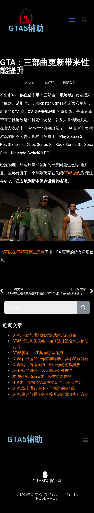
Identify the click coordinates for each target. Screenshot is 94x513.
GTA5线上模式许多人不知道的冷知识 (44, 388)
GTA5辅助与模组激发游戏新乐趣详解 (44, 335)
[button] (71, 20)
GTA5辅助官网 (47, 480)
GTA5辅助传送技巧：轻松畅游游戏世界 (46, 364)
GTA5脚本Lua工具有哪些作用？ (39, 353)
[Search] (83, 307)
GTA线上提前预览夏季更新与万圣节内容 (47, 382)
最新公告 (69, 83)
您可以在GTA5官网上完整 (22, 252)
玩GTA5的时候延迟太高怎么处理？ (42, 370)
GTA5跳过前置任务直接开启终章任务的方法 (50, 394)
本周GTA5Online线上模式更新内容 (42, 376)
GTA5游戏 (71, 173)
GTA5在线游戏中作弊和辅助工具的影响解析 (50, 358)
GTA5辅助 (26, 28)
